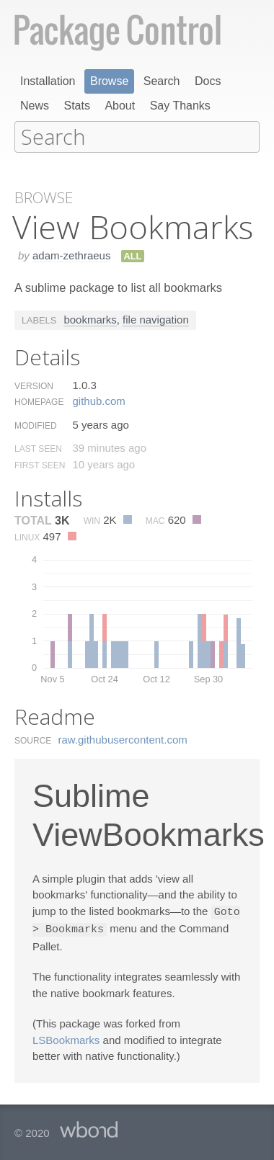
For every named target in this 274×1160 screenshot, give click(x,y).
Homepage (38, 401)
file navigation (156, 318)
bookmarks (89, 318)
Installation (48, 81)
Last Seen (38, 447)
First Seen (39, 464)
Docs (208, 81)
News (34, 105)
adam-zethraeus (71, 254)
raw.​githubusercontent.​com (122, 738)
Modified (35, 424)
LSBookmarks (66, 1037)
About (120, 105)
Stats (76, 105)
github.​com (98, 399)
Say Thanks (180, 105)
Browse (109, 81)
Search (161, 81)
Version (33, 385)
